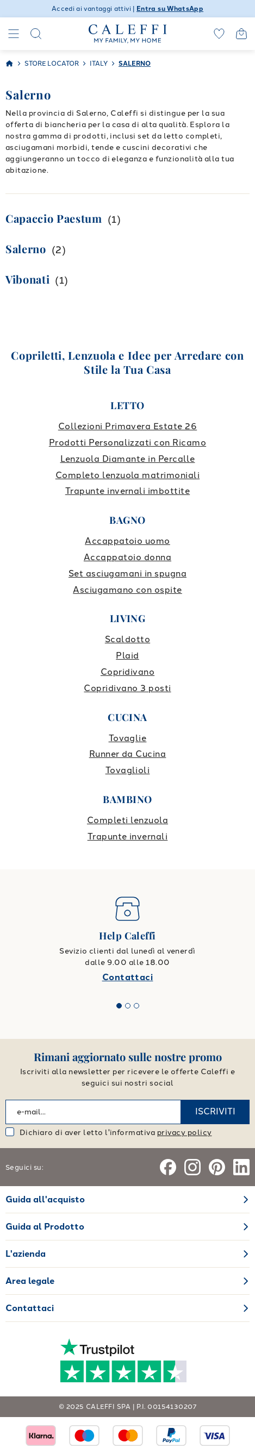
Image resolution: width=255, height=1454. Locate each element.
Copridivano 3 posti (127, 688)
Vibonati (27, 279)
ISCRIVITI (215, 1111)
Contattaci (127, 977)
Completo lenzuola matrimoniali (127, 475)
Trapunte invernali (128, 836)
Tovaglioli (127, 770)
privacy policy (184, 1132)
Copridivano (127, 672)
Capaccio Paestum (53, 218)
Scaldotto (127, 639)
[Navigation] (13, 34)
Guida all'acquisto (45, 1199)
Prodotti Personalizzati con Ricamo (127, 442)
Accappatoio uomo (127, 541)
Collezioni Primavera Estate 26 (127, 426)
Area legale (29, 1281)
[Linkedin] (241, 1167)
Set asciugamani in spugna (127, 573)
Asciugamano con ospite (127, 590)
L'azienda (25, 1254)
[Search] (36, 34)
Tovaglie (128, 738)
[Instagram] (192, 1167)
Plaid (127, 655)
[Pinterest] (217, 1167)
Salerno (25, 248)
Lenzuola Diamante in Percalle (127, 459)
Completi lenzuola (127, 820)
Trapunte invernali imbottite (127, 491)
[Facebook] (168, 1167)
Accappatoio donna (127, 557)
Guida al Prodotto (44, 1226)
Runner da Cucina (127, 754)
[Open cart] (241, 34)
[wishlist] (219, 34)
